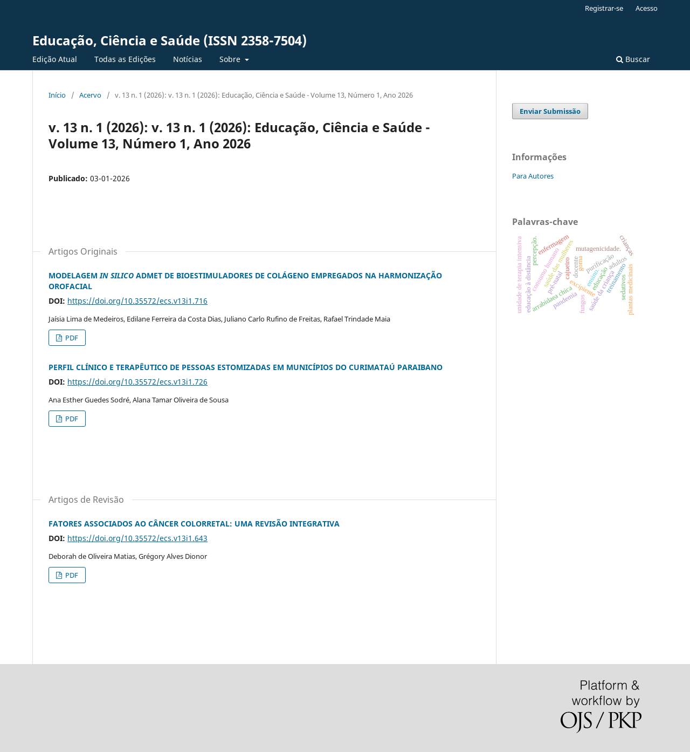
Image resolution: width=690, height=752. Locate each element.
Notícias (187, 59)
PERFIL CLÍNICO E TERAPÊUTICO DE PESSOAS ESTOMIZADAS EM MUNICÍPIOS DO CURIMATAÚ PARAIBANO (246, 367)
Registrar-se (604, 8)
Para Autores (533, 176)
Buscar (633, 59)
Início (57, 95)
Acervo (90, 95)
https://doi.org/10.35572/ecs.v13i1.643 (137, 538)
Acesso (647, 8)
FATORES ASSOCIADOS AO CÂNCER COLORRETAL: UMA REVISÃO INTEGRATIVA (194, 523)
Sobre (231, 59)
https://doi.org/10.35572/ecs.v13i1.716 (137, 301)
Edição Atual (54, 59)
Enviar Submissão (550, 111)
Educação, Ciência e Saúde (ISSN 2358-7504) (169, 40)
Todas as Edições (125, 59)
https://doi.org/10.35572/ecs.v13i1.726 (137, 382)
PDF (71, 338)
